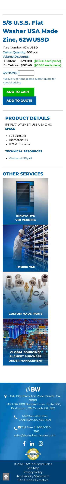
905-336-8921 (41, 420)
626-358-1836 (38, 416)
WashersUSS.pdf (20, 158)
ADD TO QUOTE (19, 101)
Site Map (33, 468)
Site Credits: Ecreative (33, 480)
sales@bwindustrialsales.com (34, 435)
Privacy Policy (33, 472)
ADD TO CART (18, 92)
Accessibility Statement (33, 476)
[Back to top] (6, 476)
